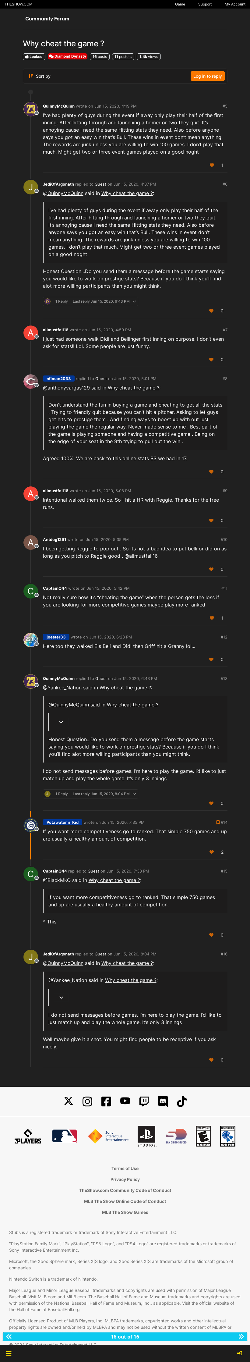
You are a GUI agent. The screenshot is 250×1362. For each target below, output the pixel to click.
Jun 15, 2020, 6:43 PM (135, 678)
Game (180, 4)
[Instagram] (87, 1101)
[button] (8, 1353)
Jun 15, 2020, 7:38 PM (128, 871)
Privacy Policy (125, 1179)
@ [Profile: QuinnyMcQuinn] (63, 193)
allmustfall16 (56, 329)
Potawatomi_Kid (63, 822)
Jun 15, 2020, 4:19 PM (115, 106)
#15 (224, 871)
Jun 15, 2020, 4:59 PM (109, 329)
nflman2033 (59, 378)
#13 (224, 678)
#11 (224, 588)
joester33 (56, 637)
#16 (224, 953)
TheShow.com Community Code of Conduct (125, 1190)
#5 (225, 106)
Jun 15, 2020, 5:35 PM (107, 539)
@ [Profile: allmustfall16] (141, 556)
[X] (68, 1101)
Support (205, 4)
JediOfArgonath (58, 184)
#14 (224, 822)
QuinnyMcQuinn (59, 106)
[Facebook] (106, 1101)
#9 (225, 490)
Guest (100, 184)
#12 (224, 637)
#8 (225, 378)
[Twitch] (144, 1101)
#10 (224, 539)
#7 (225, 329)
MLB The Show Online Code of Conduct (125, 1201)
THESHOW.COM (19, 4)
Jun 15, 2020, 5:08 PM (109, 490)
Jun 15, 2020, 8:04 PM (135, 953)
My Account (235, 4)
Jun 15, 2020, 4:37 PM (135, 184)
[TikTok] (182, 1101)
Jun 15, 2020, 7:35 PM (123, 822)
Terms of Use (125, 1168)
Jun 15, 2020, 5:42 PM (108, 588)
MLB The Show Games (125, 1212)
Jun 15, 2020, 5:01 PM (135, 378)
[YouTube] (125, 1101)
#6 (225, 184)
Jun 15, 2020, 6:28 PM (110, 637)
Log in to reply (207, 76)
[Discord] (163, 1101)
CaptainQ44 (55, 588)
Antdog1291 (54, 539)
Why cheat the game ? (127, 193)
